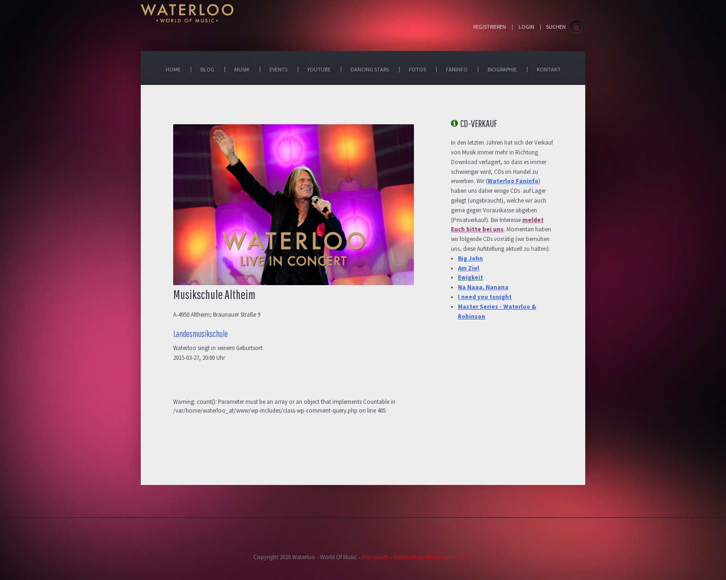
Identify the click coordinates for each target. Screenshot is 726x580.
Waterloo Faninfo (513, 181)
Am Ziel (468, 268)
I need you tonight (485, 297)
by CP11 (463, 557)
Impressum (375, 557)
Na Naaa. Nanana (483, 287)
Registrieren (489, 27)
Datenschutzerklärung (421, 557)
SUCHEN (556, 26)
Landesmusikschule (200, 334)
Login (526, 27)
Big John (470, 258)
